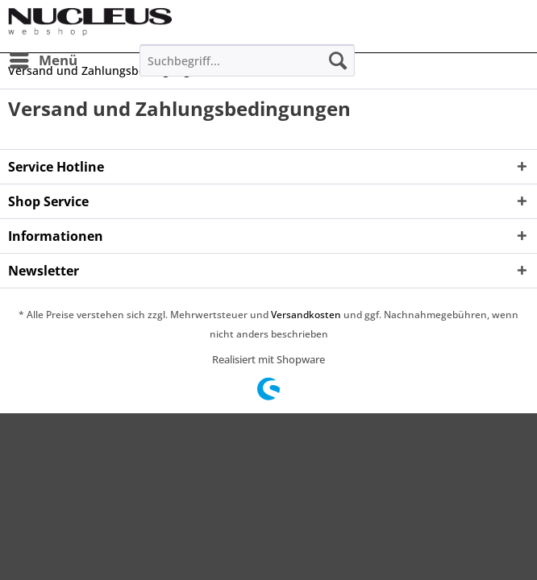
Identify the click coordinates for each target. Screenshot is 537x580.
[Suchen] (338, 60)
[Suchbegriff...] (246, 60)
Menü (43, 58)
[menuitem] (42, 60)
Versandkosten (306, 314)
